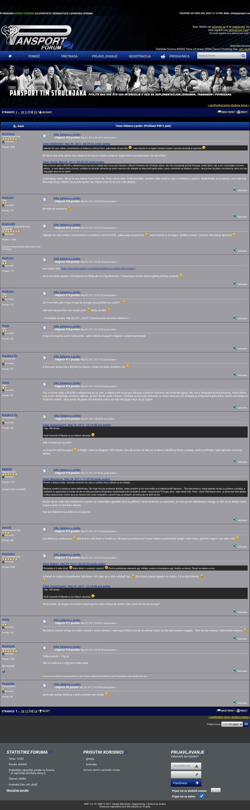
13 (35, 112)
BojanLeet (8, 646)
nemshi (6, 527)
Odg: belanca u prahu (66, 134)
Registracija (140, 56)
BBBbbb (7, 469)
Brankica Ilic (10, 355)
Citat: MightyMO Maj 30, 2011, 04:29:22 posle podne (76, 143)
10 (22, 112)
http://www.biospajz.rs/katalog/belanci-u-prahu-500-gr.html (98, 268)
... (19, 112)
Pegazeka (8, 683)
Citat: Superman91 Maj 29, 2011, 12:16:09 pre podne (76, 425)
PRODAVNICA (174, 56)
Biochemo (8, 133)
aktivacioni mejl (238, 30)
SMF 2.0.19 (90, 804)
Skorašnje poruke (18, 790)
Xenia (5, 325)
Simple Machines (121, 804)
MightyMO (8, 224)
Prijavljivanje (104, 56)
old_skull (244, 49)
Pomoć (34, 56)
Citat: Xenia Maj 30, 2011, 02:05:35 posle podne (73, 162)
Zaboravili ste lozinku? (185, 756)
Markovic (8, 197)
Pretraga (69, 56)
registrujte (238, 26)
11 (26, 112)
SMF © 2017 (104, 804)
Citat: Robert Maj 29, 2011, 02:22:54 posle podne (74, 564)
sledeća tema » (239, 105)
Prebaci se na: (214, 724)
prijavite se (218, 26)
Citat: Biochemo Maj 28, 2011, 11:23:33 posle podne (76, 479)
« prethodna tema (219, 105)
